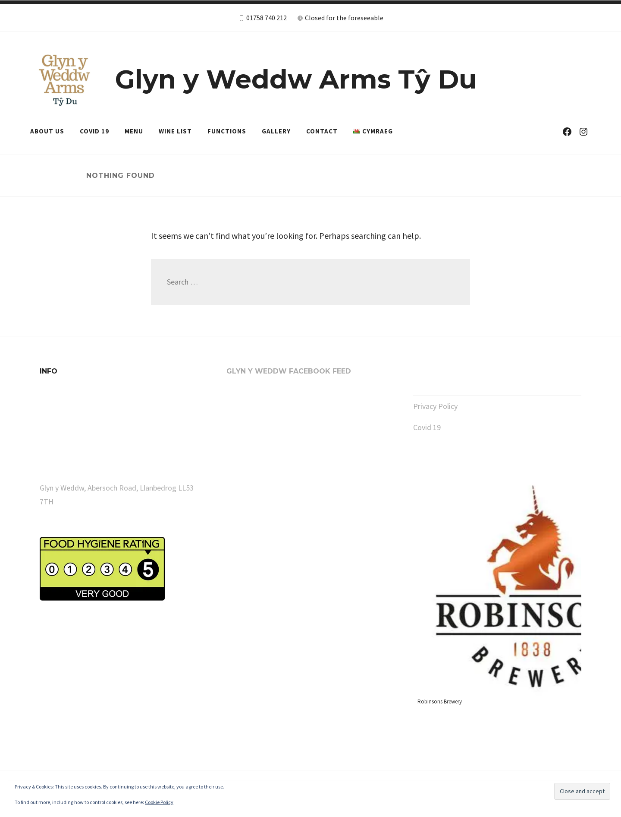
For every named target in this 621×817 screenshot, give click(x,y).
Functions (226, 131)
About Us (47, 131)
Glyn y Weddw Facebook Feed (288, 371)
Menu (134, 131)
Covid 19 (94, 131)
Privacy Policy (435, 406)
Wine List (175, 131)
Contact (322, 131)
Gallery (276, 131)
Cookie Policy (159, 802)
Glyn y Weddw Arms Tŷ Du (296, 79)
